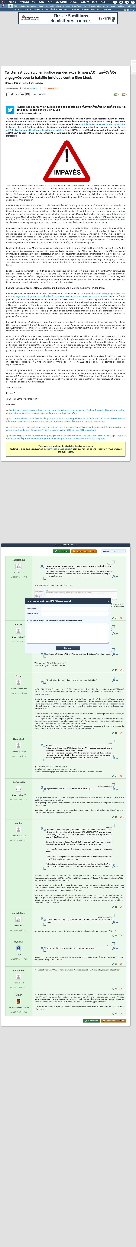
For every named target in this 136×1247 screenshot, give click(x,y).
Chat (50, 2)
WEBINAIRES (35, 10)
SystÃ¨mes (131, 6)
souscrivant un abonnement (58, 449)
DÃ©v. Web (76, 6)
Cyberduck (18, 739)
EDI (85, 6)
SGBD (105, 6)
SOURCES (75, 10)
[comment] (68, 633)
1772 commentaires (50, 88)
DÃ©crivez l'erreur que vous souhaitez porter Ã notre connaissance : (68, 632)
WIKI (93, 10)
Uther (19, 995)
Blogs (41, 2)
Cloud (41, 6)
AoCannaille (18, 782)
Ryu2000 (18, 942)
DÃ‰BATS (85, 10)
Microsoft (60, 6)
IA (46, 6)
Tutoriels (24, 2)
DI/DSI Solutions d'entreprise (25, 6)
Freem (19, 676)
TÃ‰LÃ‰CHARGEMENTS (59, 10)
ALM (52, 6)
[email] (75, 614)
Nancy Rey (34, 88)
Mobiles (121, 6)
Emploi (73, 2)
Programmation (95, 6)
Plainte (17, 387)
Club (102, 2)
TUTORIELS (18, 10)
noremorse (18, 970)
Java (68, 6)
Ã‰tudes (84, 2)
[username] (75, 609)
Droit (94, 2)
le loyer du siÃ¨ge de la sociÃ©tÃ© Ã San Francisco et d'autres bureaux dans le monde (60, 297)
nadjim (18, 823)
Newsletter (61, 2)
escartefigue (18, 560)
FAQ (34, 2)
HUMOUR (107, 10)
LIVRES (45, 10)
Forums (12, 2)
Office (113, 6)
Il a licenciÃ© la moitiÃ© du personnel (101, 294)
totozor (19, 624)
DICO (99, 10)
